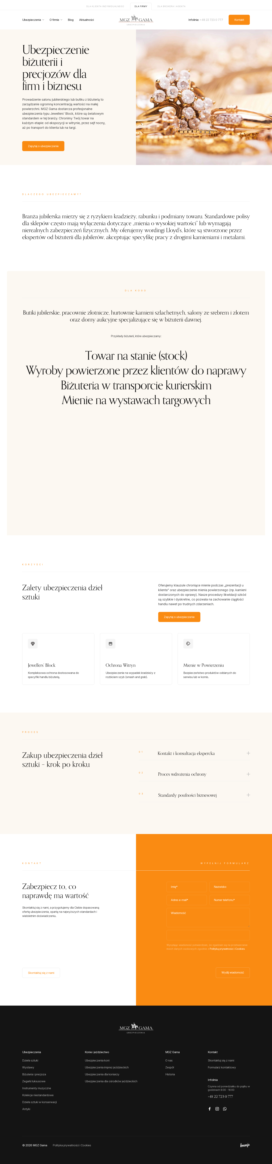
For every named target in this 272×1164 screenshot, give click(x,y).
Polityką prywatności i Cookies (227, 948)
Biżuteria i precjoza (34, 1074)
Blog (71, 20)
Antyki (26, 1109)
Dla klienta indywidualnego (105, 6)
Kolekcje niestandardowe (38, 1095)
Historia (170, 1074)
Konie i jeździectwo (97, 1052)
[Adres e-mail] (187, 900)
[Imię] (187, 887)
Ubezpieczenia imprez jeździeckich (107, 1067)
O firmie (54, 20)
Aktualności (86, 20)
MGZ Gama (172, 1052)
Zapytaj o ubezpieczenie (43, 146)
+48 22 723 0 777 (211, 20)
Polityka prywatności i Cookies (72, 1145)
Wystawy (28, 1067)
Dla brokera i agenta (172, 6)
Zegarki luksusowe (33, 1081)
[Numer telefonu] (230, 900)
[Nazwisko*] (230, 887)
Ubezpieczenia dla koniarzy (102, 1074)
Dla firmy (141, 6)
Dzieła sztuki (30, 1060)
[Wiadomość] (208, 917)
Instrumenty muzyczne (36, 1088)
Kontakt (239, 20)
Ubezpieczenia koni (97, 1060)
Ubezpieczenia (31, 20)
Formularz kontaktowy (222, 1067)
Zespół (169, 1067)
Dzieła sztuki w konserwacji (39, 1102)
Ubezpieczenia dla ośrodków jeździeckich (111, 1081)
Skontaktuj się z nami (41, 973)
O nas (169, 1060)
